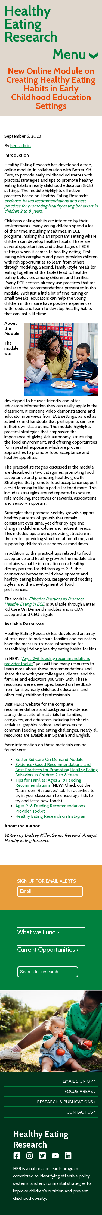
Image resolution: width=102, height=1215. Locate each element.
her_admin (20, 145)
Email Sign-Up (78, 1081)
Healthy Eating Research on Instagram (50, 816)
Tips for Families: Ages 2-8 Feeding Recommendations (48, 782)
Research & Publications (65, 1101)
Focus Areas (78, 1091)
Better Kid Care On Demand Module (49, 759)
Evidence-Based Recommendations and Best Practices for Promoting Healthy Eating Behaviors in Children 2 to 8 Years (56, 769)
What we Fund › (38, 932)
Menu (75, 54)
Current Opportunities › (48, 949)
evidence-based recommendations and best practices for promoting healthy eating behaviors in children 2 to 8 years (51, 206)
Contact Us (80, 1112)
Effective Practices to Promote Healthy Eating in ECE (44, 601)
